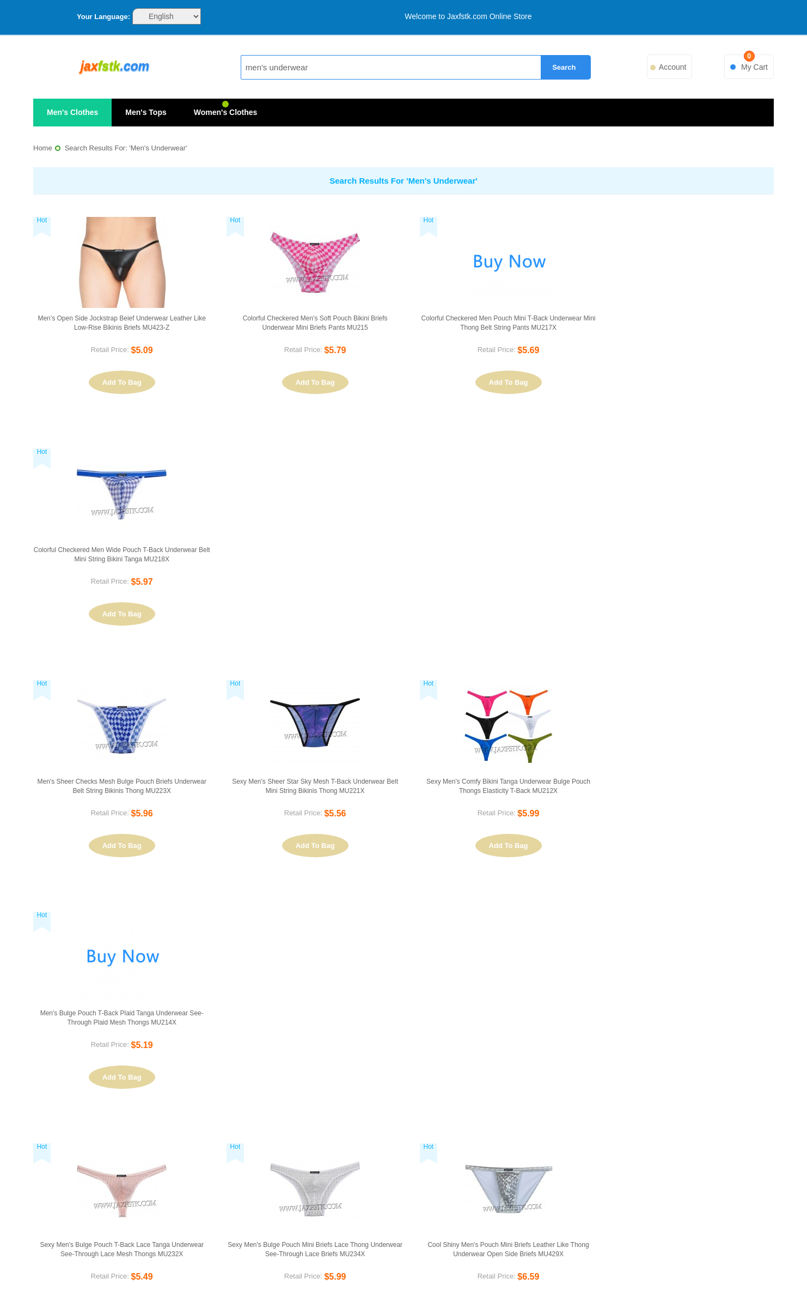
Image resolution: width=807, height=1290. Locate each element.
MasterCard (187, 1261)
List (196, 928)
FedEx (433, 1261)
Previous (602, 927)
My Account (606, 1084)
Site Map (402, 1084)
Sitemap (678, 1261)
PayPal (249, 1261)
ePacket (556, 1261)
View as (151, 929)
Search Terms (402, 1104)
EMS (310, 1261)
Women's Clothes (226, 112)
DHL (371, 1261)
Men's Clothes (72, 112)
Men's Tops (145, 112)
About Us (200, 1084)
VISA (126, 1261)
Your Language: (103, 17)
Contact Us (200, 1104)
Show (541, 928)
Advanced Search (403, 1123)
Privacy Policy (201, 1144)
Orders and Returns (606, 1104)
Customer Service (201, 1123)
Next (760, 927)
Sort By (53, 929)
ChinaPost (616, 1261)
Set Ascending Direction (126, 928)
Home (42, 148)
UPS (494, 1261)
